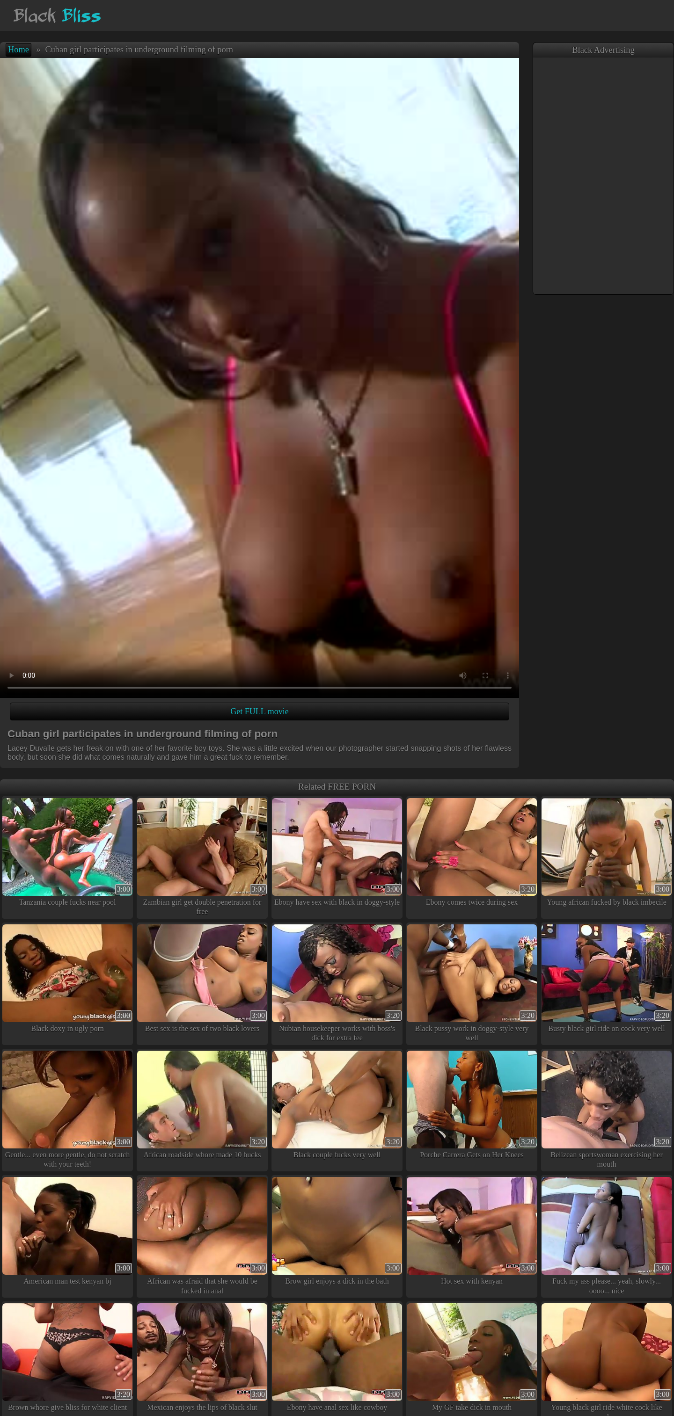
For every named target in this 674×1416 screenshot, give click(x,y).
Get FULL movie (259, 711)
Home (18, 49)
